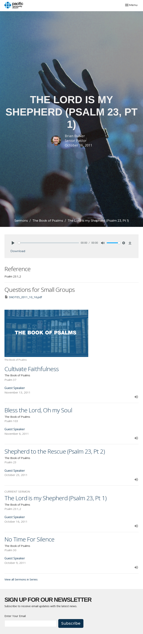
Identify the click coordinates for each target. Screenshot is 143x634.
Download (17, 251)
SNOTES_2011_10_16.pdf (23, 297)
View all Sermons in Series (21, 579)
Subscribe (70, 623)
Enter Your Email (15, 616)
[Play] (13, 243)
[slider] (48, 243)
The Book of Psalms (47, 220)
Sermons (21, 220)
